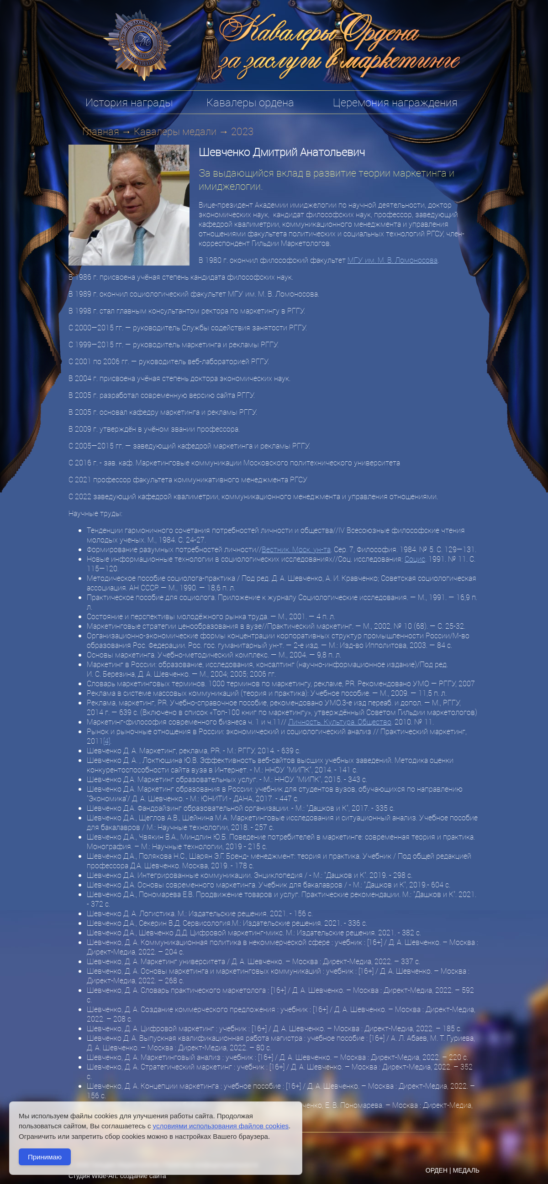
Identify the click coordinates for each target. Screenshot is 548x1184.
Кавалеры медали (175, 131)
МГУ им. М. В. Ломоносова (392, 260)
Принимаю (45, 1157)
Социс (415, 558)
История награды (129, 102)
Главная (100, 131)
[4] (106, 741)
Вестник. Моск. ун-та (296, 549)
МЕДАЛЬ (466, 1170)
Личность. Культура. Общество (339, 721)
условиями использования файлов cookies (221, 1126)
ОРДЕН (437, 1170)
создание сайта (143, 1175)
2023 (242, 131)
